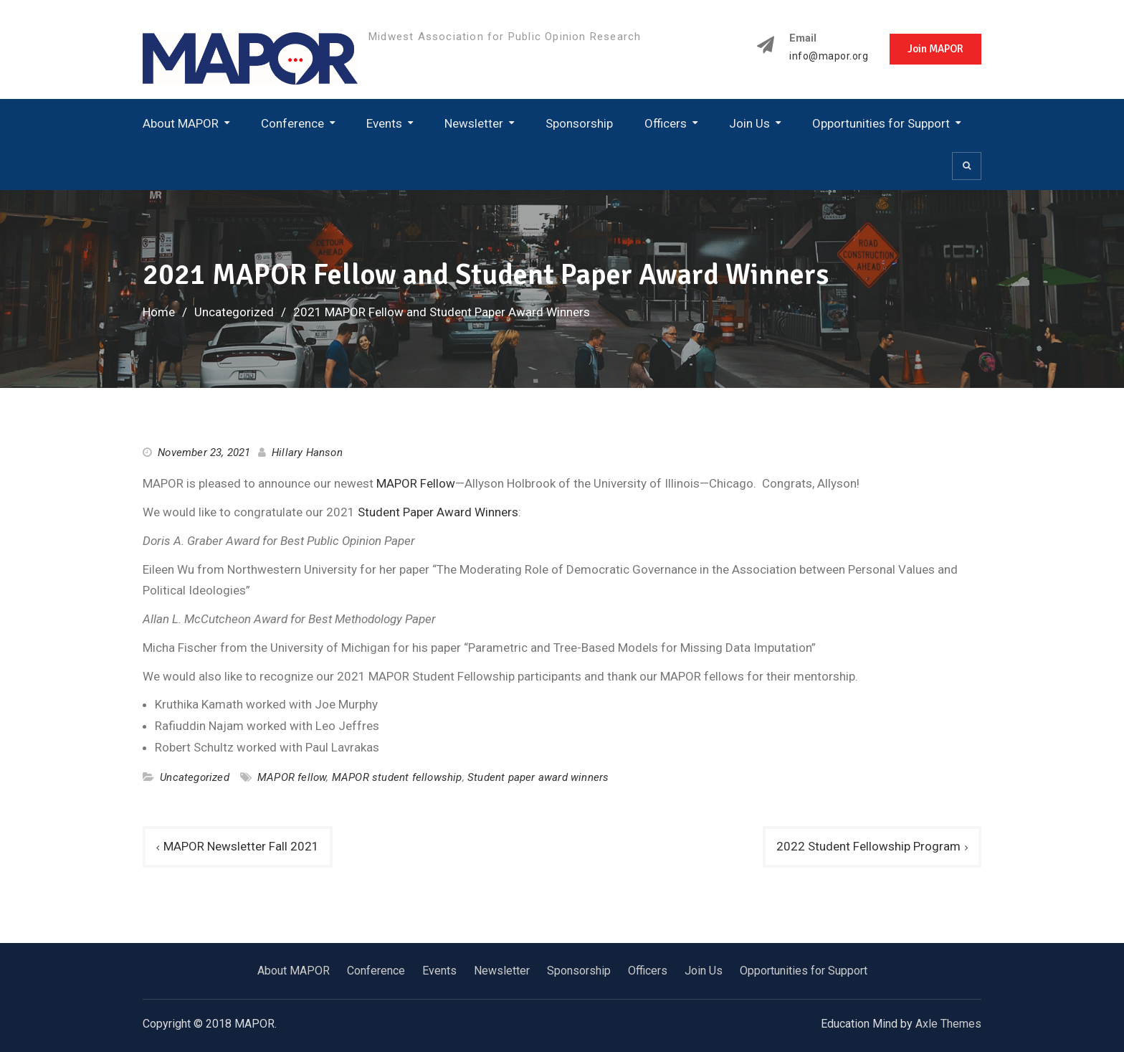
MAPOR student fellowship (397, 777)
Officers (665, 123)
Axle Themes (948, 1023)
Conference (292, 123)
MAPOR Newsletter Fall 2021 (241, 846)
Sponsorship (579, 123)
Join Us (749, 123)
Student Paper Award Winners (438, 512)
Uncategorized (194, 777)
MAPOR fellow (291, 777)
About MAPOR (181, 123)
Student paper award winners (538, 777)
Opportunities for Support (881, 123)
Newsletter (473, 123)
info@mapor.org (828, 56)
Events (384, 123)
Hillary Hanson (307, 452)
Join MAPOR (935, 48)
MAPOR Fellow (415, 483)
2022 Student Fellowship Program (868, 846)
